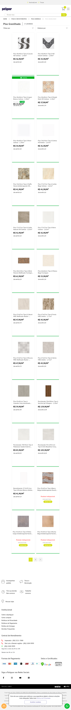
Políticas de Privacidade (9, 620)
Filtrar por (18, 28)
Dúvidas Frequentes (8, 629)
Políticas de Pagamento (9, 623)
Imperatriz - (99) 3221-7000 (12, 640)
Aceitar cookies (35, 702)
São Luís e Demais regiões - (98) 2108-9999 (17, 643)
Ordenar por (53, 28)
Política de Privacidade (43, 698)
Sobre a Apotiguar (7, 615)
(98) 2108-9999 (8, 646)
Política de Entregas (8, 626)
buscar (64, 14)
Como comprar (6, 617)
